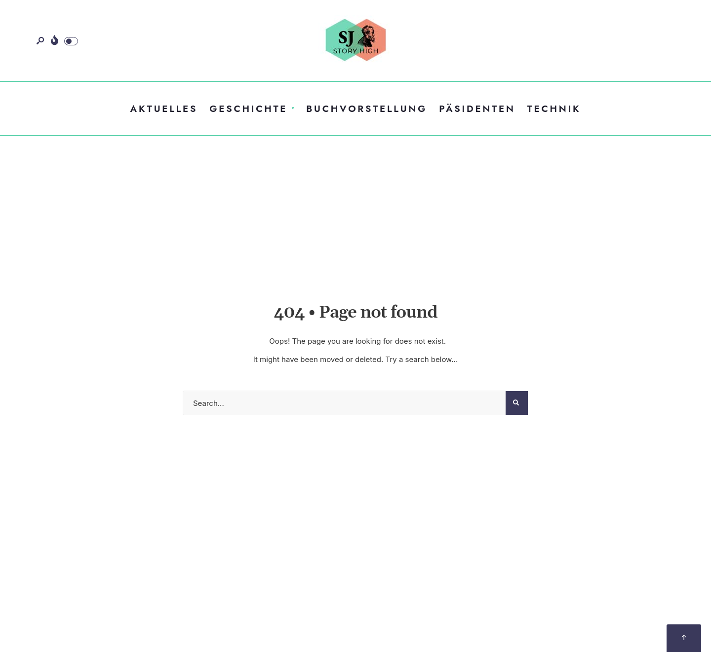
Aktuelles (164, 108)
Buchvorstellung (366, 108)
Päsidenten (477, 108)
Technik (554, 108)
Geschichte (248, 108)
